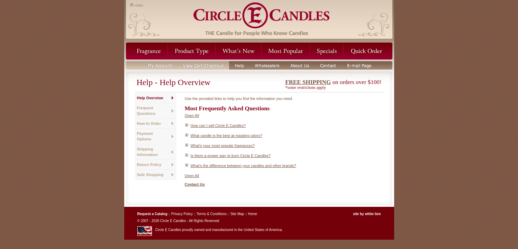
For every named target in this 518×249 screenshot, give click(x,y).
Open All (192, 115)
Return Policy (149, 165)
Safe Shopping (150, 175)
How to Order (149, 123)
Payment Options (145, 136)
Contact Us (195, 184)
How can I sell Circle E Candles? (218, 125)
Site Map (237, 214)
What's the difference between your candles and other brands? (243, 166)
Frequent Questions (146, 111)
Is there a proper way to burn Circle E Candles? (231, 156)
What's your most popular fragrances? (223, 146)
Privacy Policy (182, 214)
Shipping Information (147, 152)
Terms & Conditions (212, 214)
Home (252, 214)
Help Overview (150, 98)
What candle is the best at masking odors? (226, 135)
